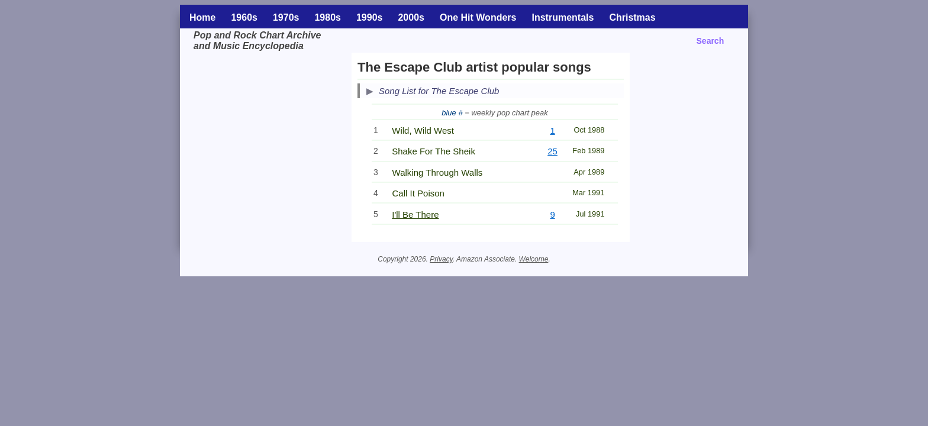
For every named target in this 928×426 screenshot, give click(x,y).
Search (710, 41)
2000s (411, 17)
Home (202, 17)
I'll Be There (415, 214)
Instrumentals (562, 17)
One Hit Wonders (478, 17)
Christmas (632, 17)
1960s (244, 17)
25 (552, 151)
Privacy (441, 259)
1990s (369, 17)
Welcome (534, 259)
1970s (286, 17)
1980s (327, 17)
